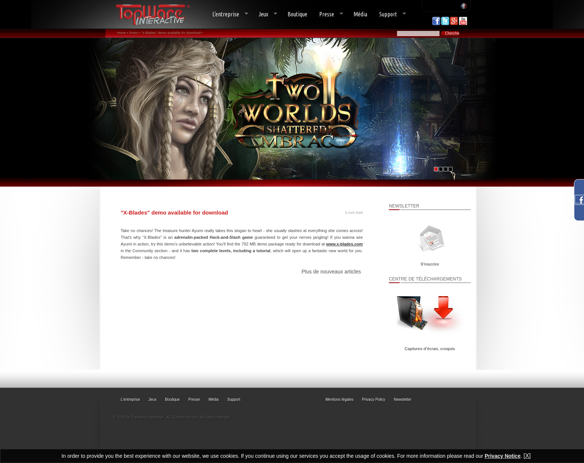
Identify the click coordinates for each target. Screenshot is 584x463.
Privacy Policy (373, 399)
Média (360, 14)
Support (389, 14)
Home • (122, 33)
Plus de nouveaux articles (331, 272)
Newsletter (402, 399)
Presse (328, 14)
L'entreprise (227, 14)
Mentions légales (339, 399)
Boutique (297, 14)
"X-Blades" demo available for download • (172, 33)
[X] (527, 456)
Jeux (265, 14)
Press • (134, 33)
